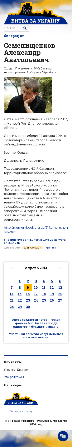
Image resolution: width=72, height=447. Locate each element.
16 (28, 293)
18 (44, 293)
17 (36, 293)
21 (12, 300)
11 (44, 287)
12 (52, 287)
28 (12, 306)
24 (36, 300)
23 (28, 300)
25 (44, 300)
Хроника (51, 247)
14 (11, 293)
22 (20, 300)
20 (60, 293)
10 (36, 287)
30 (28, 306)
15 (20, 293)
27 (60, 300)
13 (60, 287)
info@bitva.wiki (14, 377)
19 (52, 293)
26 (52, 300)
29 (20, 306)
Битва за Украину (21, 411)
